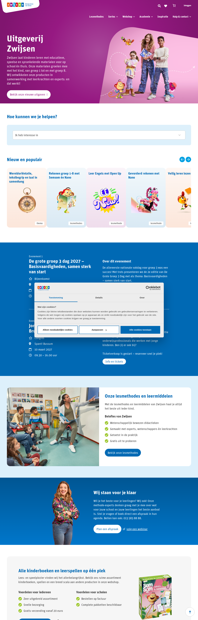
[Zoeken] (159, 5)
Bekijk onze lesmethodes (123, 453)
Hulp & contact (180, 16)
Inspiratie (162, 16)
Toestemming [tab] (56, 297)
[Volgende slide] (188, 159)
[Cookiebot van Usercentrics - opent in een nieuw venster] (147, 288)
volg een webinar (137, 529)
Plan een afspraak (107, 529)
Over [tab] (142, 297)
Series (111, 16)
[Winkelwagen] (175, 5)
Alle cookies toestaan (140, 330)
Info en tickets (114, 361)
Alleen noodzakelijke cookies (58, 330)
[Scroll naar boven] (190, 612)
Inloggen (187, 5)
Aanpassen (99, 330)
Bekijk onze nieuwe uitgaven (27, 94)
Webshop (127, 16)
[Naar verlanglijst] (165, 5)
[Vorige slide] (182, 159)
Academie (144, 16)
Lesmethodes (96, 16)
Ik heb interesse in (98, 135)
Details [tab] (99, 297)
